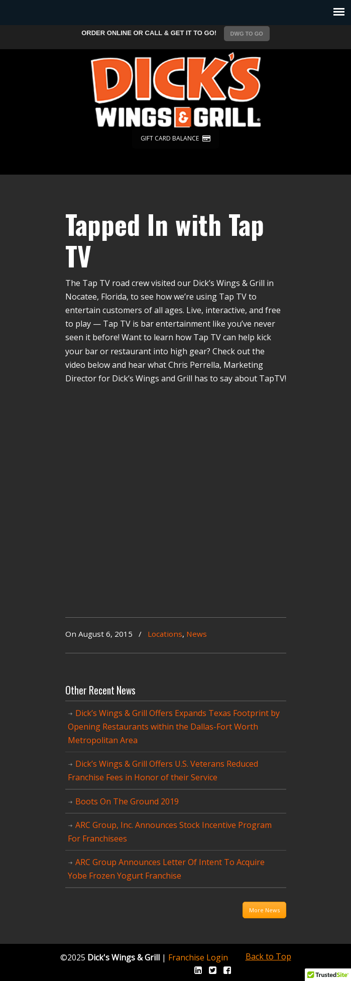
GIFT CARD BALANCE (175, 138)
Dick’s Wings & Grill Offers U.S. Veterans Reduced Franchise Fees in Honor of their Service (163, 770)
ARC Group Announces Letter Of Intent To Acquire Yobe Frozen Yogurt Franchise (166, 869)
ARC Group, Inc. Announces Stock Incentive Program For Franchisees (170, 831)
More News (264, 910)
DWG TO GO (246, 34)
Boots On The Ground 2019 (127, 801)
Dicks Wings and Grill (175, 89)
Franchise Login (198, 957)
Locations (165, 634)
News (196, 634)
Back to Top (268, 956)
